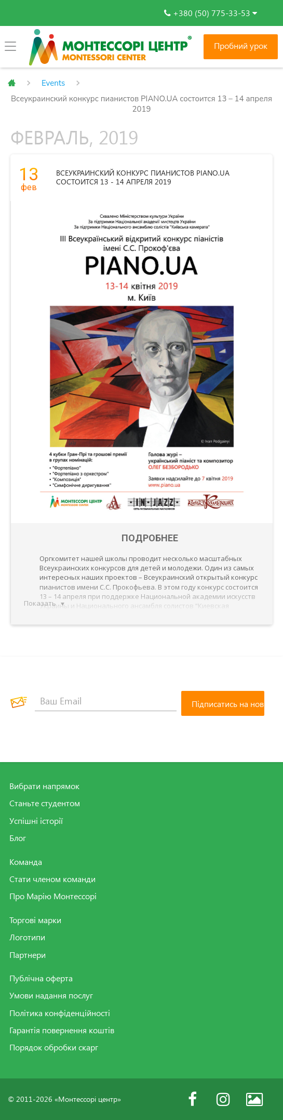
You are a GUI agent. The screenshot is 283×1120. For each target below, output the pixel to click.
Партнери (27, 955)
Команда (25, 862)
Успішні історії (36, 820)
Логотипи (27, 937)
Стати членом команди (52, 879)
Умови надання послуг (51, 995)
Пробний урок (240, 45)
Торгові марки (35, 920)
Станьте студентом (44, 803)
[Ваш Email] (106, 700)
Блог (17, 838)
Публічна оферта (41, 978)
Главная (12, 83)
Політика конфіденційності (59, 1013)
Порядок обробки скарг (53, 1047)
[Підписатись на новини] (222, 703)
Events (53, 83)
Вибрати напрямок (44, 786)
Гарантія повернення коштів (61, 1030)
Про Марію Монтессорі (53, 896)
